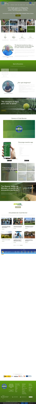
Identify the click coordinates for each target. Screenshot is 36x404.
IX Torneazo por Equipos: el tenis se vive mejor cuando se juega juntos (29, 240)
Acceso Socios (33, 0)
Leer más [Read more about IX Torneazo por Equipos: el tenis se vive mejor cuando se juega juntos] (26, 242)
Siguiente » (21, 245)
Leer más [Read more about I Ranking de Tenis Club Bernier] (3, 241)
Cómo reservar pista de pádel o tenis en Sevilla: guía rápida (29, 226)
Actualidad (27, 4)
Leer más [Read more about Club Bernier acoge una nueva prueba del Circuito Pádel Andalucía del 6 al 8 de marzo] (15, 242)
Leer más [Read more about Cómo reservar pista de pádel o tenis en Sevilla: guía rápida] (26, 228)
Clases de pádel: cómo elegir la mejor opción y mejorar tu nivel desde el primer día (6, 227)
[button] (19, 129)
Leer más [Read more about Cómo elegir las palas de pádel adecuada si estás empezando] (15, 228)
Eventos (24, 4)
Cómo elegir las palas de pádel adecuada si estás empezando (18, 226)
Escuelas (8, 4)
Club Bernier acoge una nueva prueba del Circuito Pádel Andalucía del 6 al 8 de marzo (17, 240)
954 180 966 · (26, 0)
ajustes (18, 403)
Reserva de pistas (29, 0)
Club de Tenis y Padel (4, 4)
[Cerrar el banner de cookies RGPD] (32, 403)
